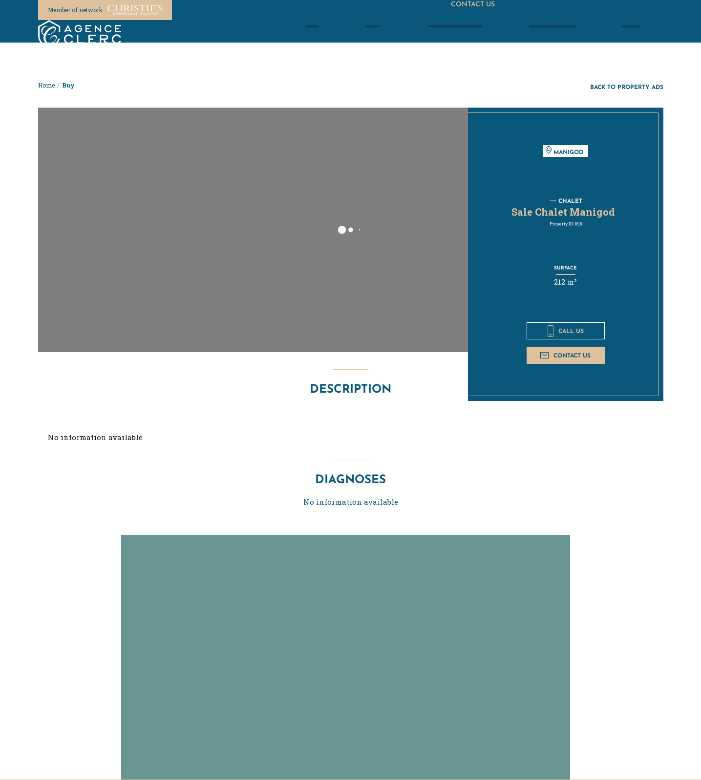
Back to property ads (626, 87)
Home (46, 85)
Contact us (565, 355)
